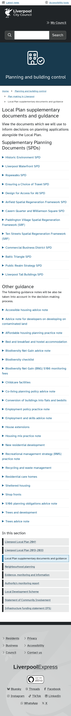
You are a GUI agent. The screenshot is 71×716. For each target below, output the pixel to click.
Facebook (54, 689)
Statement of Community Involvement (28, 600)
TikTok (36, 696)
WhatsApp (31, 703)
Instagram (17, 696)
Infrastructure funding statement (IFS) (28, 608)
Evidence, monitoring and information (27, 575)
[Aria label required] (35, 58)
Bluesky (16, 689)
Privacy (32, 638)
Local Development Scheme (22, 591)
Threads (34, 689)
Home (5, 91)
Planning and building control (30, 91)
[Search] (31, 35)
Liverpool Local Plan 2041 (20, 542)
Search (57, 35)
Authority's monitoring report (22, 583)
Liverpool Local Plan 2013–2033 (24, 550)
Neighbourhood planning (20, 566)
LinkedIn (55, 696)
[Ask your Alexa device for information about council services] (35, 679)
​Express (35, 667)
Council (11, 652)
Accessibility (35, 645)
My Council (58, 23)
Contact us (34, 652)
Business (12, 645)
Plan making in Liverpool (21, 96)
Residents (12, 638)
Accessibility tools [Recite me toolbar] (59, 2)
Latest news (12, 2)
